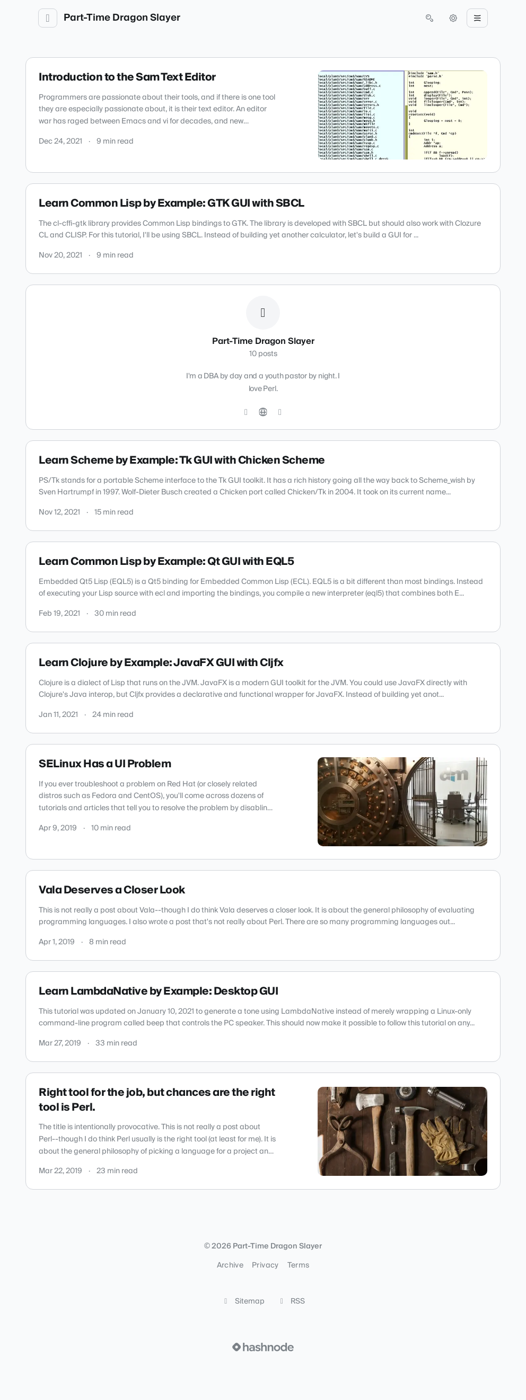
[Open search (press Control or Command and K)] (429, 18)
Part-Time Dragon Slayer (122, 18)
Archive (230, 1265)
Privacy (265, 1265)
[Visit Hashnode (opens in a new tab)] (263, 1347)
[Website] (263, 412)
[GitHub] (246, 412)
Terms (298, 1265)
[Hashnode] (280, 412)
